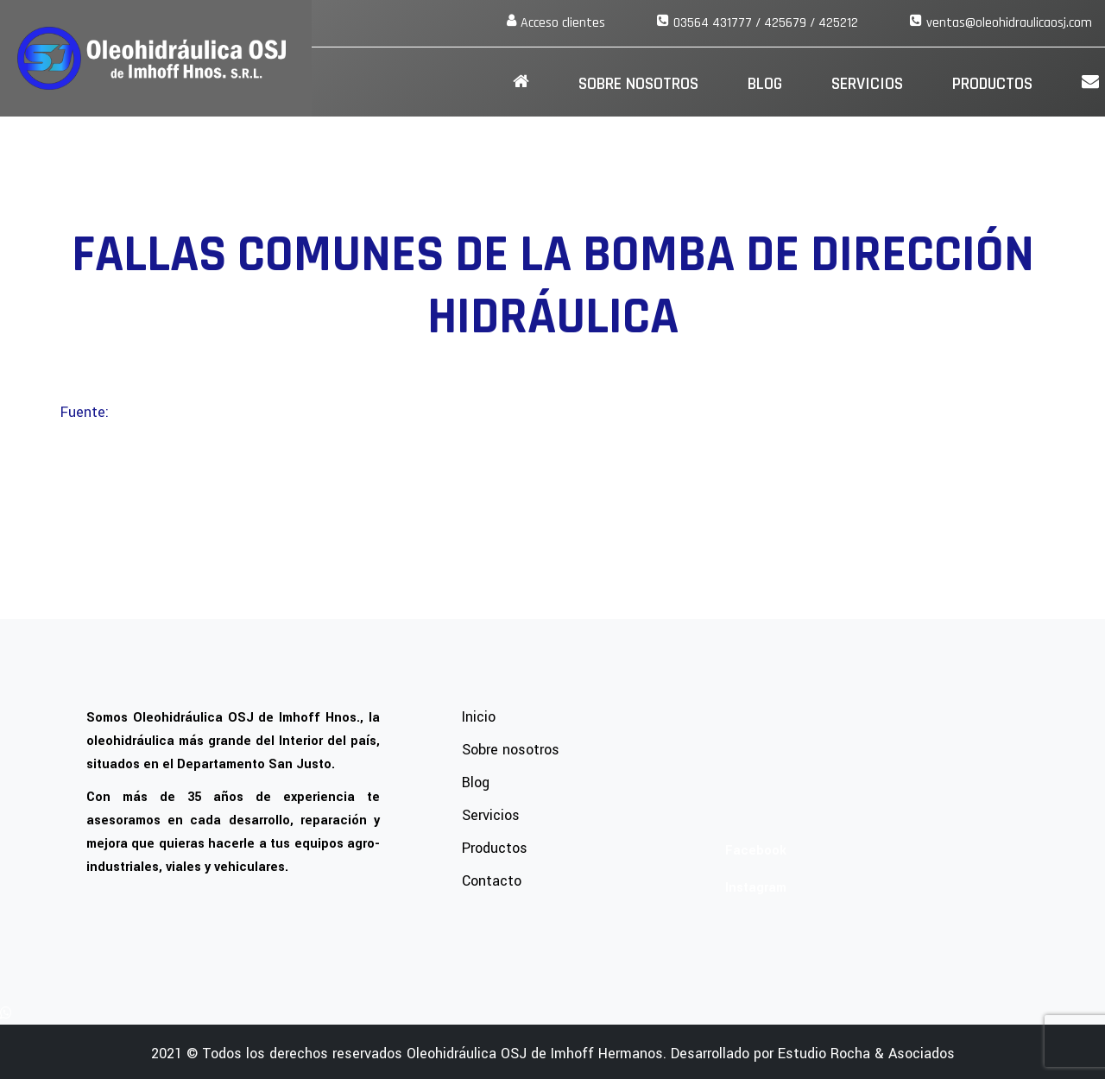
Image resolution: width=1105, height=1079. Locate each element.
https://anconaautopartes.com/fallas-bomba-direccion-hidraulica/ (298, 412)
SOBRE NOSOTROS (638, 84)
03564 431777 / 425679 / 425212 (765, 23)
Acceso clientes (563, 23)
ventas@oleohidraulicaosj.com (1009, 23)
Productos (992, 84)
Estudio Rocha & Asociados (866, 1053)
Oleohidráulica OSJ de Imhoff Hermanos (535, 1053)
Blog (765, 84)
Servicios (867, 84)
